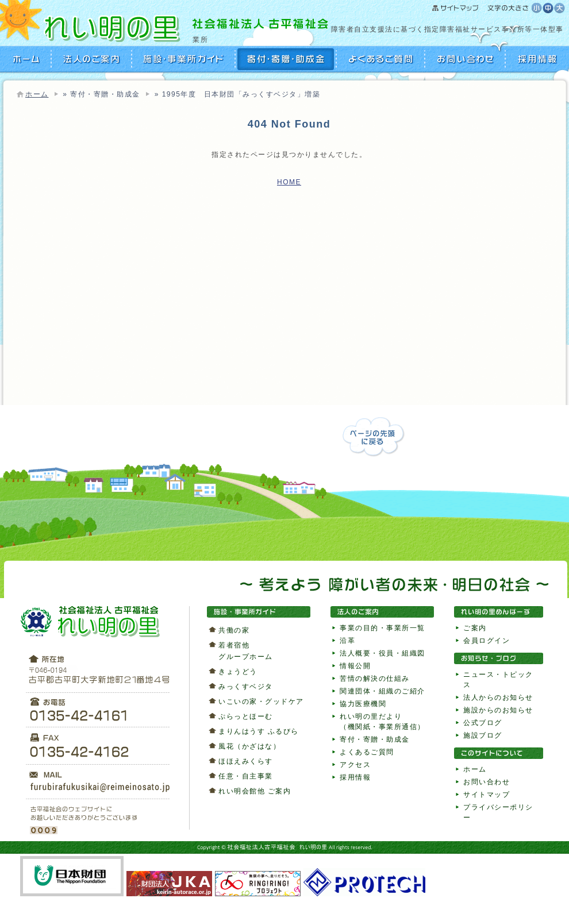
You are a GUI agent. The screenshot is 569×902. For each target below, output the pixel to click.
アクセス (355, 765)
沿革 (347, 641)
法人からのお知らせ (498, 697)
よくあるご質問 (381, 59)
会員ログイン (486, 641)
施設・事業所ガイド (184, 59)
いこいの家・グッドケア (261, 701)
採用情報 (536, 59)
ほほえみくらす (245, 761)
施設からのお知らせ (498, 710)
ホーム (37, 94)
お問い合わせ (465, 59)
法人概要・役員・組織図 (382, 653)
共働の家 (233, 630)
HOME (27, 59)
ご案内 (475, 628)
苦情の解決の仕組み (375, 678)
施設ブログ (482, 735)
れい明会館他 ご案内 (254, 791)
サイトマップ (482, 8)
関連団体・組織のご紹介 (382, 691)
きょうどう (237, 672)
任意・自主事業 (245, 776)
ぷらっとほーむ (245, 716)
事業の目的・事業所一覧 (382, 628)
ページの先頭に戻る (373, 437)
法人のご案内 (92, 59)
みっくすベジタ (245, 687)
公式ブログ (482, 723)
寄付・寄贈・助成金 (286, 59)
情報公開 (355, 666)
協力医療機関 (363, 704)
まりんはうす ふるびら (258, 731)
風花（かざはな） (249, 746)
